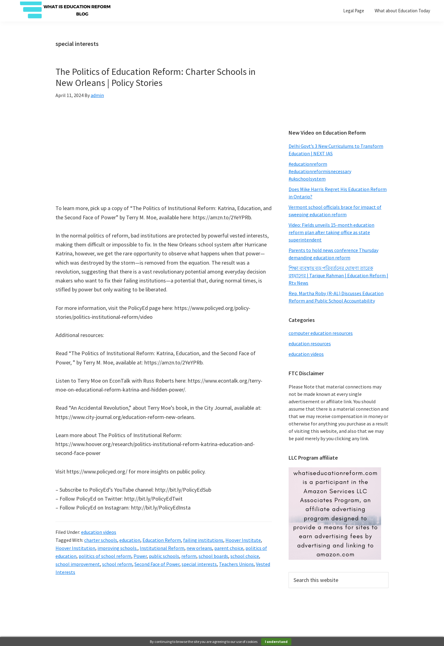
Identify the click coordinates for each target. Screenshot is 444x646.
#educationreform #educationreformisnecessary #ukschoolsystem (320, 171)
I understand (276, 641)
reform (188, 556)
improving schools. (117, 548)
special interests (199, 564)
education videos (98, 532)
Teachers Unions (236, 564)
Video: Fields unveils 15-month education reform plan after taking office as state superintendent (331, 232)
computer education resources (321, 333)
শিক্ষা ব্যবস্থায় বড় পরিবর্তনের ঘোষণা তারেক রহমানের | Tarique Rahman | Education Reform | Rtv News (338, 275)
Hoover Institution (75, 548)
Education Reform (161, 540)
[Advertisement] (338, 78)
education (129, 540)
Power (140, 556)
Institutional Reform (162, 548)
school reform (117, 564)
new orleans (199, 548)
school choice (244, 556)
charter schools (100, 540)
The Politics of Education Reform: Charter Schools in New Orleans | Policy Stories (156, 77)
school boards (213, 556)
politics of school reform (105, 556)
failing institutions (203, 540)
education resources (310, 343)
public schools (164, 556)
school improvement (78, 564)
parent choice (228, 548)
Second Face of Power (156, 564)
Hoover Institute (243, 540)
